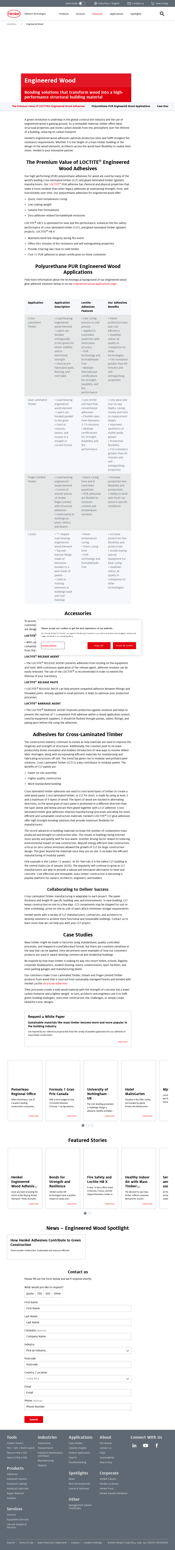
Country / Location (35, 1372)
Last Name (30, 1316)
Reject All (99, 646)
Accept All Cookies (124, 646)
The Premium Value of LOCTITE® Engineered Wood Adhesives (48, 106)
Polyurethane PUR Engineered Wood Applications (121, 106)
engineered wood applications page (95, 283)
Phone (33, 1400)
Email (27, 1386)
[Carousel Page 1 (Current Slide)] (83, 1125)
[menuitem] (64, 14)
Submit (34, 1419)
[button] (162, 14)
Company (35, 1330)
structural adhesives (55, 983)
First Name (31, 1302)
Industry (29, 1344)
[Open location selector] (106, 3)
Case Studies (164, 106)
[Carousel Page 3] (92, 1125)
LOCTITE (55, 184)
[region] (88, 637)
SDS (47, 1293)
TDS (39, 1293)
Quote (30, 1293)
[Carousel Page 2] (87, 1125)
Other (57, 1293)
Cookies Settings (93, 1542)
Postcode (30, 1358)
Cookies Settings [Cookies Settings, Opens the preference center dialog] (49, 645)
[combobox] (77, 1350)
